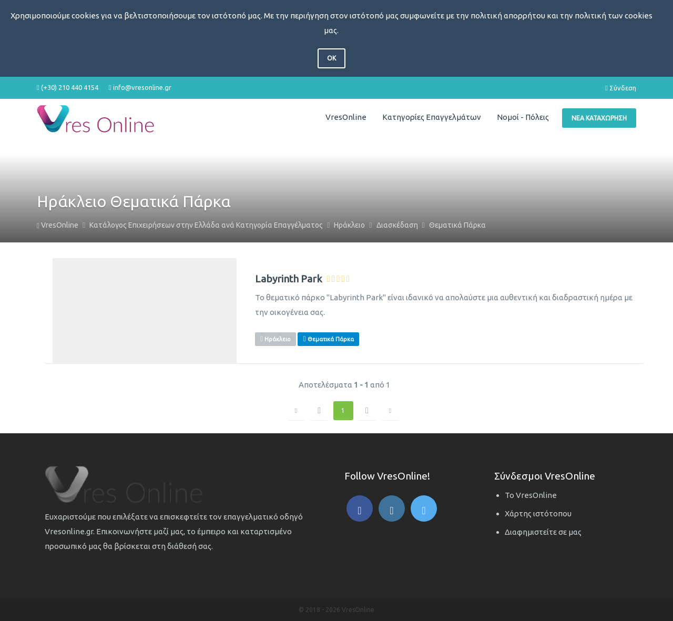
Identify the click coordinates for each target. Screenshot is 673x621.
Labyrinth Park (288, 278)
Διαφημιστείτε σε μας (543, 531)
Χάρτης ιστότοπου (538, 513)
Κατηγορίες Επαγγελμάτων (431, 117)
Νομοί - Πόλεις (523, 117)
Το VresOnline (531, 495)
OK (331, 58)
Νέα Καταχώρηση (599, 118)
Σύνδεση (620, 87)
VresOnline (345, 117)
